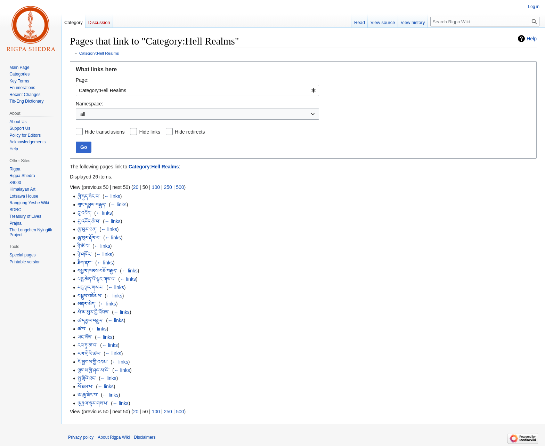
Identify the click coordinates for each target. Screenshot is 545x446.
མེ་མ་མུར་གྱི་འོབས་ (93, 312)
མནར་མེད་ (87, 303)
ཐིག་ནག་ (85, 262)
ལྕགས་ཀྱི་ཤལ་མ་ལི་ (93, 370)
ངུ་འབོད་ (84, 213)
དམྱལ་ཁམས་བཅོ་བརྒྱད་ (97, 270)
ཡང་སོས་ (85, 337)
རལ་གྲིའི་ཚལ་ (89, 353)
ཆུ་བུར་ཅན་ (87, 229)
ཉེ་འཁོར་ (85, 254)
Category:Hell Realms (99, 53)
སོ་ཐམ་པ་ (85, 386)
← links (112, 196)
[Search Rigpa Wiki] (484, 21)
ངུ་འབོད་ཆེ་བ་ (89, 221)
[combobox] (197, 90)
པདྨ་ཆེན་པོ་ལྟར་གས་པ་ (96, 279)
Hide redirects (190, 132)
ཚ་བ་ (82, 329)
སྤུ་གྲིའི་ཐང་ (87, 378)
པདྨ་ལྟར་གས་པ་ (91, 287)
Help (532, 38)
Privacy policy (80, 437)
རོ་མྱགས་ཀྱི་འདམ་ (93, 362)
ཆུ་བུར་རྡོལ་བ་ (89, 237)
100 (156, 187)
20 (136, 187)
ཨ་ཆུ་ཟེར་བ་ (88, 395)
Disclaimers (144, 437)
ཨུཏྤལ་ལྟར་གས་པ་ (93, 403)
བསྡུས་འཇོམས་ (90, 295)
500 (180, 187)
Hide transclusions (104, 132)
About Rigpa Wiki (114, 437)
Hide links (149, 132)
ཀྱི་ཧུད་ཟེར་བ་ (89, 196)
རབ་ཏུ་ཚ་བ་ (87, 345)
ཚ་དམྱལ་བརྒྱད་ (90, 320)
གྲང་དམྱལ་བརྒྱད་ (92, 204)
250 (168, 187)
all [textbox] (82, 114)
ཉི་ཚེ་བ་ (84, 246)
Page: (82, 80)
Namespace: (89, 103)
